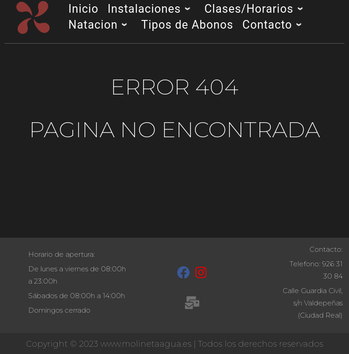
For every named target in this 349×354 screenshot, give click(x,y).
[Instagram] (201, 274)
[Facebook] (183, 274)
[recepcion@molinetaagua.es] (192, 304)
